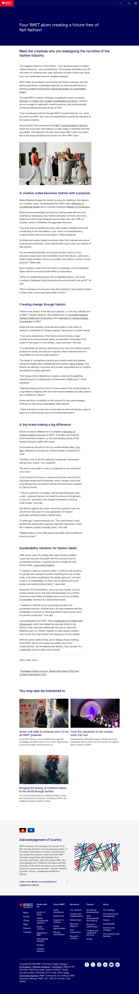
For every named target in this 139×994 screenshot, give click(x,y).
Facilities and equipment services (92, 932)
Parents (40, 945)
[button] (129, 3)
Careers (27, 928)
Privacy (63, 964)
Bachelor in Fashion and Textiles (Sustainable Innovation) (48, 101)
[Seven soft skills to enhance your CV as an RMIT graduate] (44, 713)
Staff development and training (92, 918)
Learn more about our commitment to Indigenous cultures (43, 883)
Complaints (57, 967)
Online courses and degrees (42, 920)
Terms (55, 964)
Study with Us (42, 905)
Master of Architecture (78, 206)
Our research (76, 910)
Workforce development (92, 911)
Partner (90, 904)
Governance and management (111, 915)
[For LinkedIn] (105, 964)
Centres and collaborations (76, 915)
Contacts (27, 932)
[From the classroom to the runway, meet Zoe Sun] (95, 713)
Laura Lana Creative (44, 565)
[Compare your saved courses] (122, 3)
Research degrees (74, 925)
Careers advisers (40, 950)
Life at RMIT (59, 904)
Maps (25, 924)
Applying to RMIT (42, 934)
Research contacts (74, 937)
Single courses (40, 927)
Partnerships (75, 920)
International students (42, 940)
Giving (89, 939)
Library (26, 920)
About (106, 904)
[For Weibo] (117, 964)
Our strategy (108, 910)
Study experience (58, 911)
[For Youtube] (111, 964)
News (25, 912)
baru (54, 222)
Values (106, 920)
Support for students (58, 921)
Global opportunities (59, 927)
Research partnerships (92, 925)
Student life (58, 916)
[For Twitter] (93, 964)
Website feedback (41, 967)
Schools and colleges (109, 929)
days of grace (77, 363)
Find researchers (75, 931)
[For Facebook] (87, 964)
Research (74, 904)
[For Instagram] (99, 964)
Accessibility (25, 967)
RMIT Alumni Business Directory (71, 125)
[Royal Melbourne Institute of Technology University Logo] (7, 3)
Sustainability (109, 924)
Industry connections (59, 933)
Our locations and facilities (111, 935)
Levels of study (41, 913)
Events (26, 916)
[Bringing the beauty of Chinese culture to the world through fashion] (44, 769)
